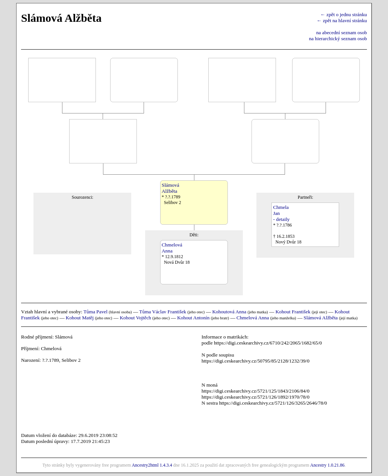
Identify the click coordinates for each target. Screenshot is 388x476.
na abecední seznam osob (341, 32)
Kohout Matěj (80, 317)
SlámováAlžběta (170, 188)
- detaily (281, 219)
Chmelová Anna (252, 317)
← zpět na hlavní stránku (342, 20)
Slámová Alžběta (321, 317)
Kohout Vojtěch (135, 317)
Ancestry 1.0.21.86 (327, 465)
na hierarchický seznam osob (338, 38)
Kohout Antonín (193, 317)
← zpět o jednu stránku (343, 14)
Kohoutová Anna (229, 311)
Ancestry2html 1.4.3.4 (152, 465)
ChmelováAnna (172, 248)
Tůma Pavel (95, 311)
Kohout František (293, 311)
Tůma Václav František (162, 311)
